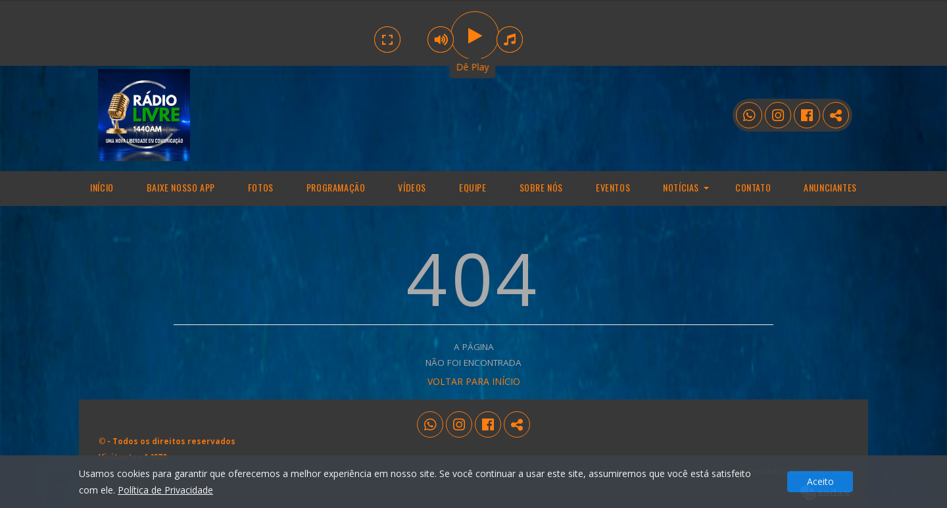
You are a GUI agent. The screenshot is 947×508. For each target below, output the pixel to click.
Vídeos (412, 187)
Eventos (613, 187)
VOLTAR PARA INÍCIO (473, 381)
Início (102, 187)
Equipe (473, 187)
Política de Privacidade (165, 490)
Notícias (681, 187)
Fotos (261, 187)
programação (336, 187)
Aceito (820, 481)
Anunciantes (830, 187)
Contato (753, 187)
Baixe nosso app (181, 187)
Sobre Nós (541, 187)
